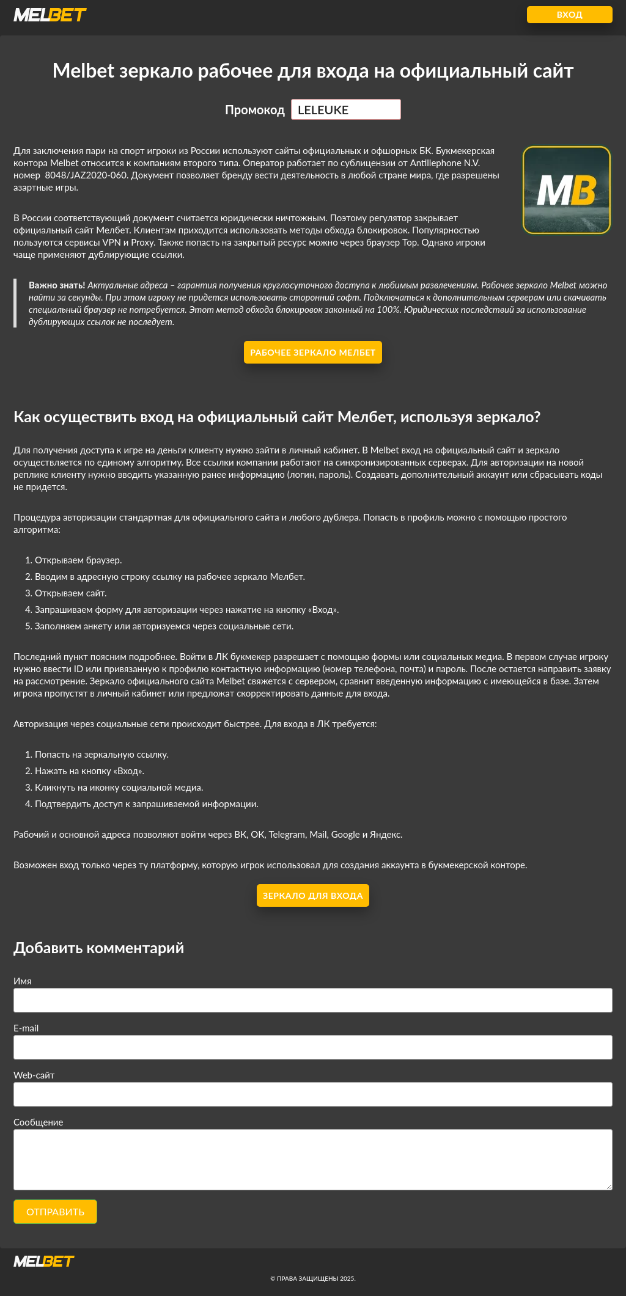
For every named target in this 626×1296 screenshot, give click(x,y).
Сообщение (38, 1121)
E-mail (26, 1027)
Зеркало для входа (313, 895)
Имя (22, 980)
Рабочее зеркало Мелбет (313, 352)
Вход (570, 14)
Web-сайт (33, 1074)
